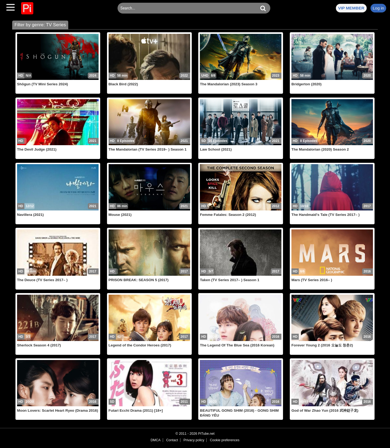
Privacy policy (193, 440)
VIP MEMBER (351, 8)
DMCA (156, 440)
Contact (172, 440)
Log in (378, 8)
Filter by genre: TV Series (40, 24)
